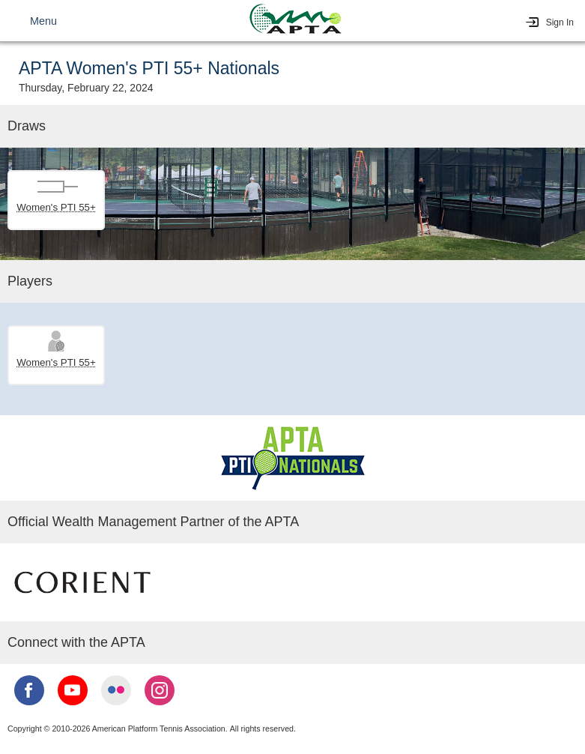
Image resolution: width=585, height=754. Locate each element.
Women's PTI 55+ (56, 207)
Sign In (560, 22)
